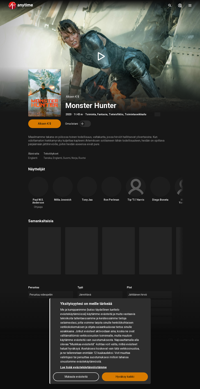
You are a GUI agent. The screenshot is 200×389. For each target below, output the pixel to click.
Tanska (47, 158)
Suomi (66, 158)
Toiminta (90, 114)
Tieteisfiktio (116, 114)
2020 (68, 114)
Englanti (32, 158)
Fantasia (102, 114)
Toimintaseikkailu (135, 114)
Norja (74, 158)
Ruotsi (82, 158)
